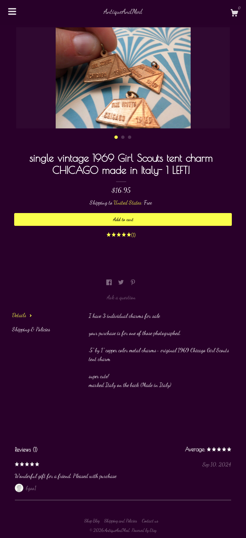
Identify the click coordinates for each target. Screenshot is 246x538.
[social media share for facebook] (109, 282)
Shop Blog (92, 521)
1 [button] (116, 137)
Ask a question (121, 297)
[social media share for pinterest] (133, 282)
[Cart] (234, 14)
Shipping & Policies (31, 329)
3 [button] (129, 137)
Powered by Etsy (144, 530)
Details (22, 315)
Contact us (150, 521)
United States (127, 202)
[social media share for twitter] (121, 282)
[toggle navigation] (12, 11)
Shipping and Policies (120, 521)
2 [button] (123, 137)
